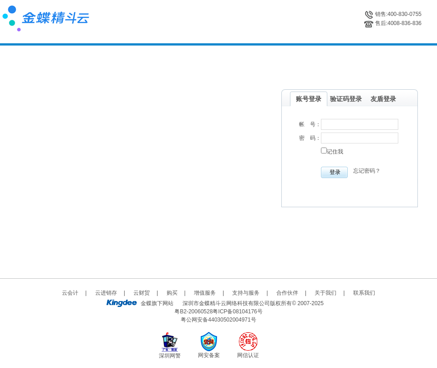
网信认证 (248, 355)
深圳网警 (170, 356)
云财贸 (141, 293)
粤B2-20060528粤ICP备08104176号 (218, 311)
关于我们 (325, 293)
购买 (172, 293)
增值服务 (205, 293)
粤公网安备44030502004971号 (218, 320)
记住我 (335, 151)
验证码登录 (346, 98)
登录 (335, 172)
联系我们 (364, 293)
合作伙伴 (287, 293)
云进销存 (106, 293)
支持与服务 (245, 293)
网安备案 (209, 355)
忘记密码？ (367, 171)
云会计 (70, 293)
